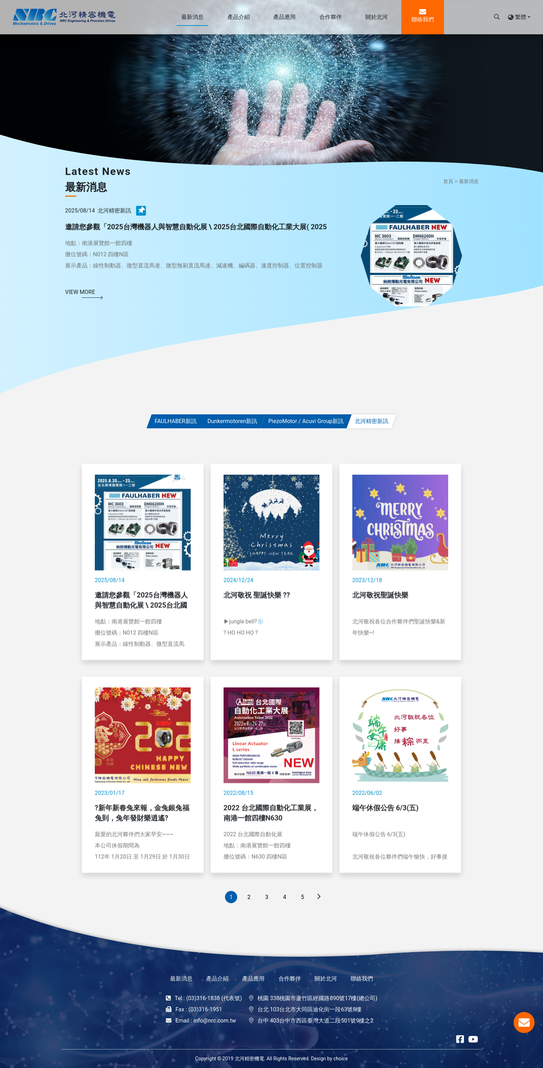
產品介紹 (217, 978)
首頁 (448, 181)
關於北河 (326, 978)
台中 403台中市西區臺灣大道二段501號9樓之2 (316, 1020)
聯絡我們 (362, 978)
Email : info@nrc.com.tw (205, 1020)
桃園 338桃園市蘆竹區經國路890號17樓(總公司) (318, 998)
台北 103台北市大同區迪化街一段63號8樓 (310, 1009)
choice (340, 1058)
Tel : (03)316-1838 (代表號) (208, 998)
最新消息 (469, 181)
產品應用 (253, 978)
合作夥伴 (289, 978)
